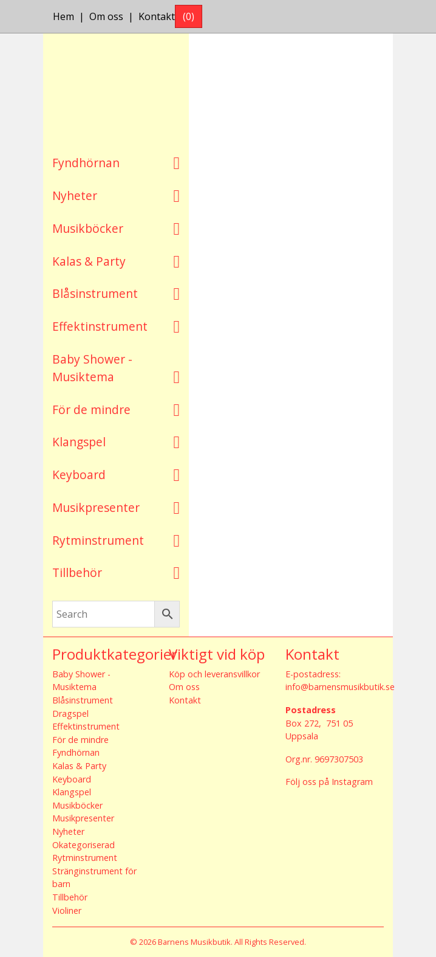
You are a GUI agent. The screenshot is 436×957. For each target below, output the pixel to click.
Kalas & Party (89, 261)
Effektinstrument (100, 326)
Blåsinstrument (95, 293)
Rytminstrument (98, 540)
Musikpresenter (96, 507)
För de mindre (91, 409)
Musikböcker (87, 228)
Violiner (66, 910)
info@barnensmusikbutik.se (340, 687)
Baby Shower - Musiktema (92, 368)
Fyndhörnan (86, 162)
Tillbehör (77, 572)
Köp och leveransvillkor (214, 674)
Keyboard (79, 474)
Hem (63, 16)
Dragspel (70, 713)
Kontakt (156, 16)
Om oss (106, 16)
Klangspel (79, 442)
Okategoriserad (83, 845)
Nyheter (74, 195)
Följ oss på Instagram (329, 781)
